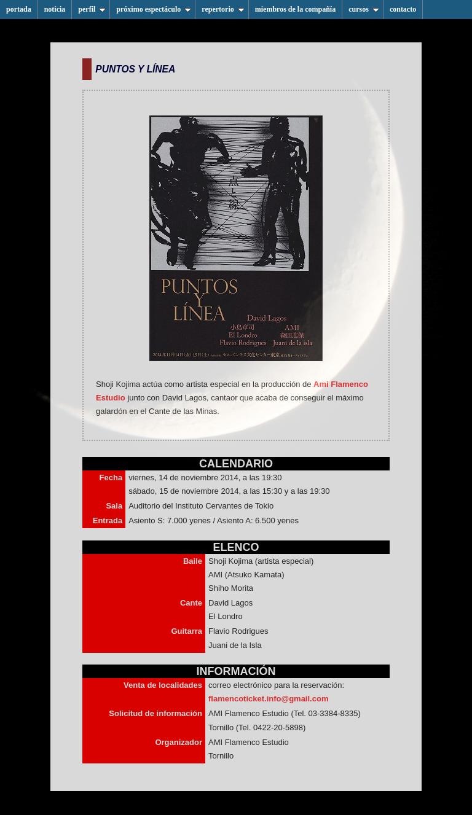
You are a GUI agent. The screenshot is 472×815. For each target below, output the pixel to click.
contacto (403, 9)
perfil (92, 9)
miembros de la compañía (295, 9)
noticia (55, 9)
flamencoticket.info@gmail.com (268, 698)
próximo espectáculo (153, 9)
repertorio (223, 9)
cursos (363, 9)
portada (18, 9)
